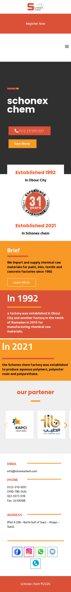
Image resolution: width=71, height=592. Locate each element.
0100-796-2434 (17, 491)
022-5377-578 (16, 496)
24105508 (19, 500)
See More (22, 143)
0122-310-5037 (17, 487)
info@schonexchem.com (22, 471)
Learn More (21, 282)
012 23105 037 (32, 130)
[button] (65, 425)
